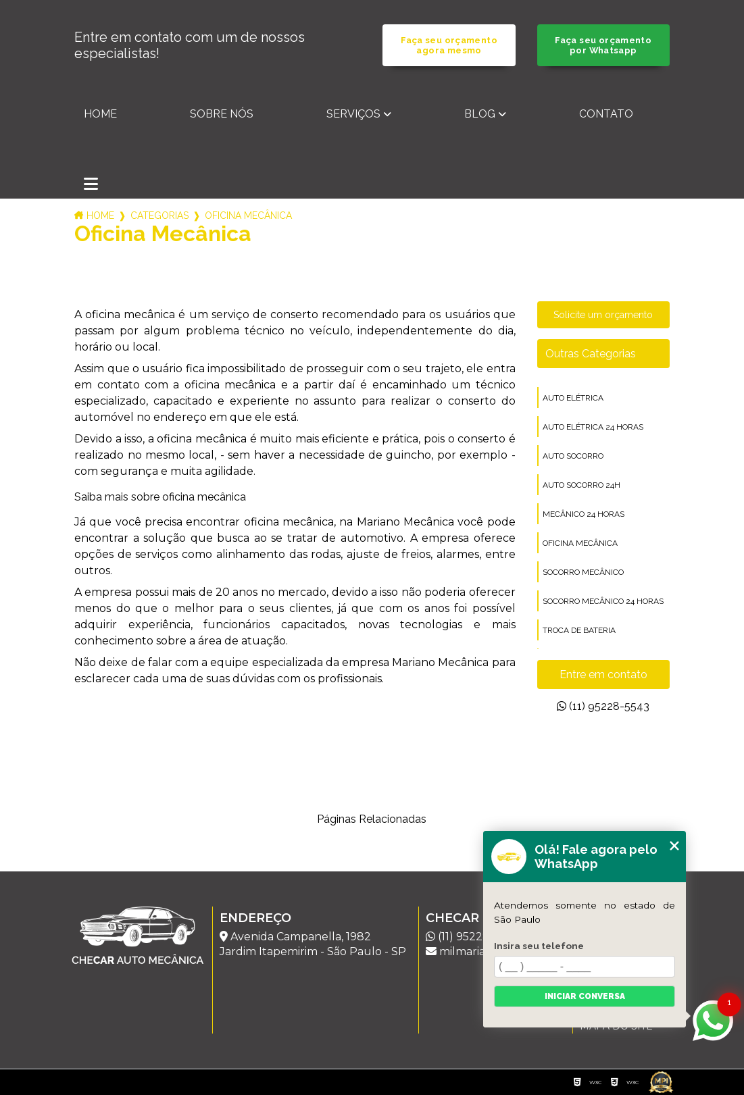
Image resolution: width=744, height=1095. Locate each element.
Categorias (159, 215)
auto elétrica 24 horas (593, 427)
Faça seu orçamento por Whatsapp (603, 45)
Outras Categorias (590, 353)
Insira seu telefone (539, 945)
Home (100, 113)
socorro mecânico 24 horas (603, 601)
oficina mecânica (580, 543)
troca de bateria (579, 630)
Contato (606, 113)
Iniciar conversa (585, 996)
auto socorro (573, 456)
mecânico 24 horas (583, 514)
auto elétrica (573, 398)
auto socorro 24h (581, 485)
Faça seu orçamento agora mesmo (449, 45)
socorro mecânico (583, 572)
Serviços (353, 113)
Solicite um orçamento (603, 314)
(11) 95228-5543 (603, 706)
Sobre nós (221, 113)
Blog (479, 113)
